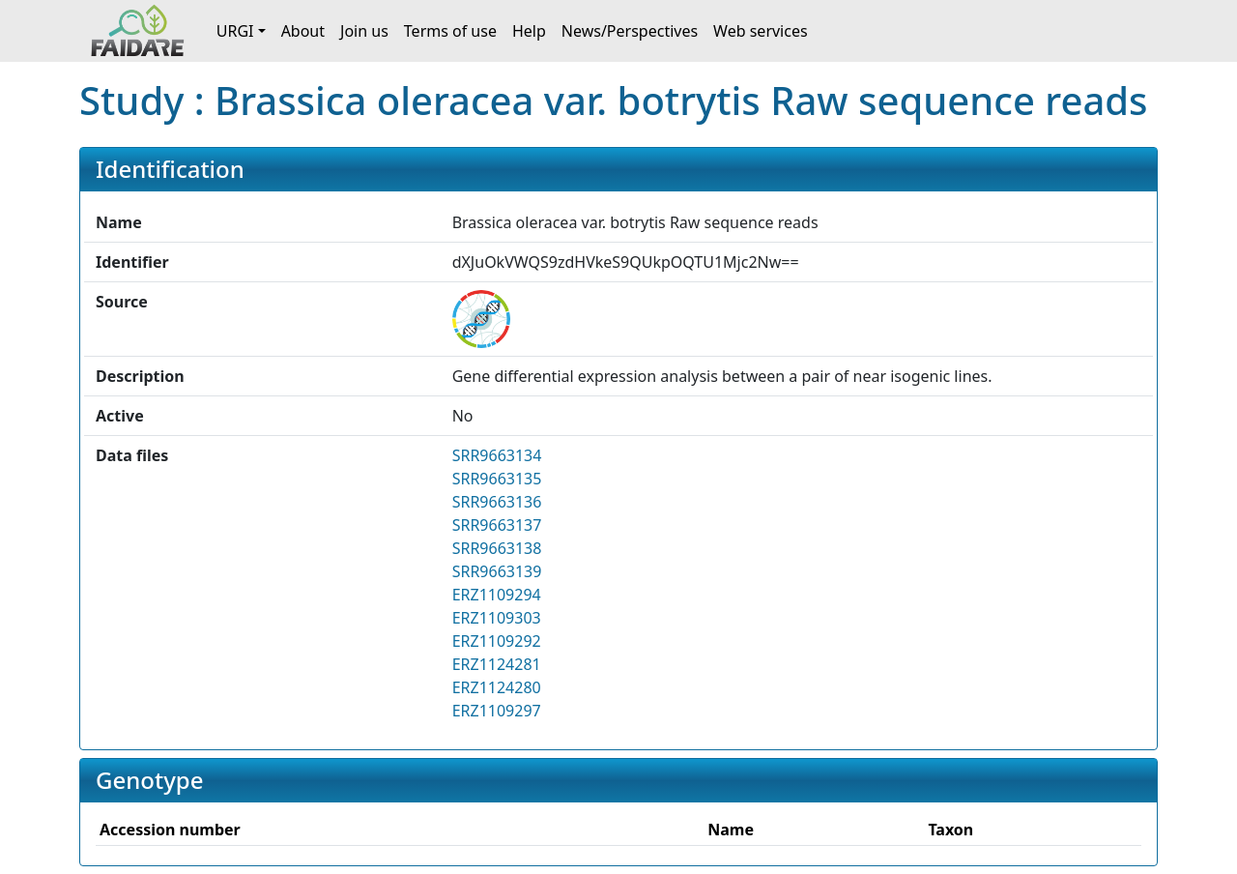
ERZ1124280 (496, 687)
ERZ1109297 (496, 710)
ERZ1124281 (496, 664)
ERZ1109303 (496, 617)
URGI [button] (235, 31)
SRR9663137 (497, 525)
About (303, 31)
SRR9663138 (497, 548)
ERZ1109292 (496, 641)
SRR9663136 (497, 501)
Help (529, 31)
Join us (364, 31)
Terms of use (450, 31)
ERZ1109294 (496, 594)
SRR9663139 (497, 571)
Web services (760, 31)
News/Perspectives (629, 31)
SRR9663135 (497, 478)
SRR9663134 (497, 455)
